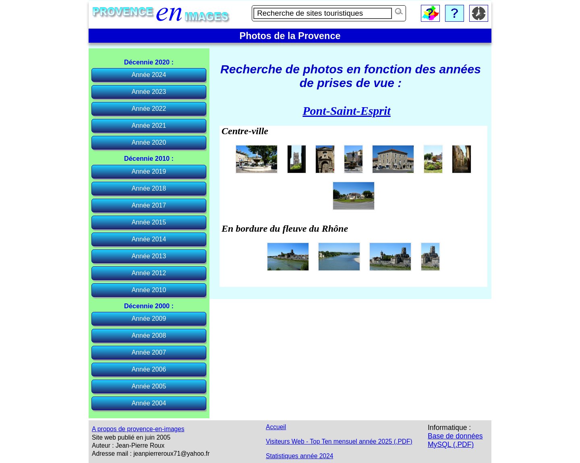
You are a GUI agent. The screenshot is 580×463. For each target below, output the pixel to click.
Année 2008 (149, 335)
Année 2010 (149, 290)
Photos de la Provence (290, 36)
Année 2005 (149, 386)
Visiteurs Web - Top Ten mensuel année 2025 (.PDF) (339, 441)
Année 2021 (149, 125)
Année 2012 (149, 273)
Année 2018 (149, 188)
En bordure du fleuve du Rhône (285, 228)
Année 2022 (149, 108)
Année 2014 (149, 239)
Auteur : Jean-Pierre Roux (128, 445)
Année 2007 (149, 352)
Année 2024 (149, 74)
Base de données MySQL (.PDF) (455, 440)
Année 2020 (149, 142)
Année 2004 (149, 403)
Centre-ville (245, 131)
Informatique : (449, 428)
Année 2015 (149, 222)
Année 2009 (149, 318)
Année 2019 (149, 171)
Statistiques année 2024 (299, 456)
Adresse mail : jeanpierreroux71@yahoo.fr (150, 453)
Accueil (276, 427)
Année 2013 (149, 256)
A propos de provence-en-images (138, 429)
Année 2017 (149, 205)
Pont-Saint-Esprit (346, 110)
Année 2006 (149, 369)
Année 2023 (149, 91)
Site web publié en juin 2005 (131, 437)
